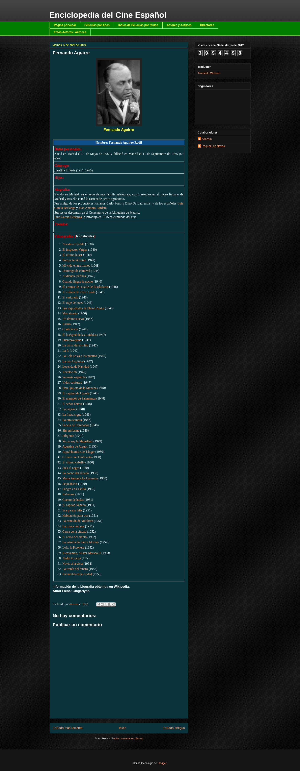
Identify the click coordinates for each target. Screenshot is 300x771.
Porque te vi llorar (74, 260)
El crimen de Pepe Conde (78, 292)
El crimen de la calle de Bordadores (85, 286)
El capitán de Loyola (75, 393)
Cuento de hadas (73, 499)
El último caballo (73, 462)
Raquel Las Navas (213, 146)
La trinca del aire (73, 526)
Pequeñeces (70, 483)
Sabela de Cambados (75, 425)
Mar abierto (70, 313)
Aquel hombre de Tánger (78, 451)
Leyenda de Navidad (75, 366)
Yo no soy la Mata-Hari (77, 441)
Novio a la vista (72, 563)
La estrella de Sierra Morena (80, 542)
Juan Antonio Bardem (93, 208)
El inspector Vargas (74, 249)
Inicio (122, 728)
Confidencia (70, 329)
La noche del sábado (75, 473)
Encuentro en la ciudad (77, 574)
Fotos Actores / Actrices (70, 32)
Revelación (69, 372)
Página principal (65, 25)
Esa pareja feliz (72, 510)
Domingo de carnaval (76, 270)
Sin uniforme (70, 430)
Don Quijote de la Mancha (79, 388)
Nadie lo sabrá (71, 558)
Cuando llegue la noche (77, 281)
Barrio (66, 324)
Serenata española (74, 377)
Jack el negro (70, 467)
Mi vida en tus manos (76, 265)
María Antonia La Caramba (80, 478)
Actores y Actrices (179, 25)
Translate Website (209, 73)
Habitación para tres (75, 515)
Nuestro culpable (73, 244)
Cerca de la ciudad (74, 531)
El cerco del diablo (74, 537)
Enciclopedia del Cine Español (108, 14)
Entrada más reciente (68, 728)
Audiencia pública (74, 276)
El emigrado (70, 297)
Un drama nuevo (73, 318)
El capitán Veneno (74, 505)
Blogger (162, 763)
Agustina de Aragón (75, 446)
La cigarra (69, 409)
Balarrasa (68, 494)
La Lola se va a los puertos (79, 356)
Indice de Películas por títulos (138, 25)
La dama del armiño (75, 345)
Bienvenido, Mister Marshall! (81, 553)
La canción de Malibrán (77, 521)
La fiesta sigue (71, 414)
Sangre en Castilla (74, 489)
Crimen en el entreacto (77, 457)
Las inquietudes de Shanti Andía (83, 308)
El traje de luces (72, 302)
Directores (207, 25)
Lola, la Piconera (73, 547)
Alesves (207, 138)
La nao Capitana (73, 361)
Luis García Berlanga (68, 217)
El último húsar (72, 255)
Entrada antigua (174, 728)
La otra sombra (72, 419)
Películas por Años (97, 25)
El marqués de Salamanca (79, 398)
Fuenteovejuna (71, 340)
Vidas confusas (72, 382)
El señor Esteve (72, 404)
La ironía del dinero (75, 569)
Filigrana (68, 435)
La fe (65, 350)
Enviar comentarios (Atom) (127, 738)
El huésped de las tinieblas (79, 334)
